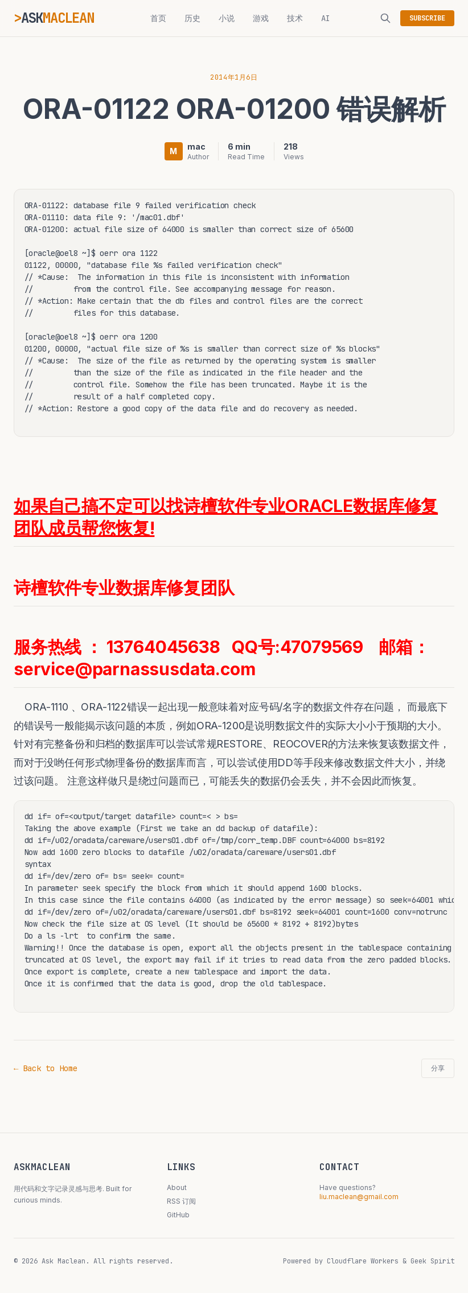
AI (325, 18)
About (177, 1187)
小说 (227, 18)
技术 (295, 18)
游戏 (261, 18)
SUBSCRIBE (427, 18)
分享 (438, 1068)
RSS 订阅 (181, 1201)
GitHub (178, 1215)
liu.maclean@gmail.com (359, 1196)
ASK (57, 18)
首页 (158, 18)
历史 (192, 18)
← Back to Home (45, 1068)
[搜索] (385, 18)
